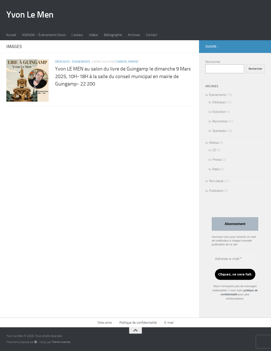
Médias (214, 143)
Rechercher (212, 62)
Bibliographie (113, 35)
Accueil (11, 35)
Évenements (81, 62)
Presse (217, 160)
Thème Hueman (61, 342)
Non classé (216, 181)
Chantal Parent (127, 62)
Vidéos (93, 35)
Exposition (219, 112)
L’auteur (77, 35)
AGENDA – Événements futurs (44, 35)
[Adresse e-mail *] (235, 259)
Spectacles (219, 131)
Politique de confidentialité (138, 323)
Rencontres (220, 121)
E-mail (169, 323)
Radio (216, 169)
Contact (151, 35)
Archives (134, 35)
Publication (216, 191)
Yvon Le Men (30, 14)
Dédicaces (62, 62)
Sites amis (104, 323)
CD (214, 150)
